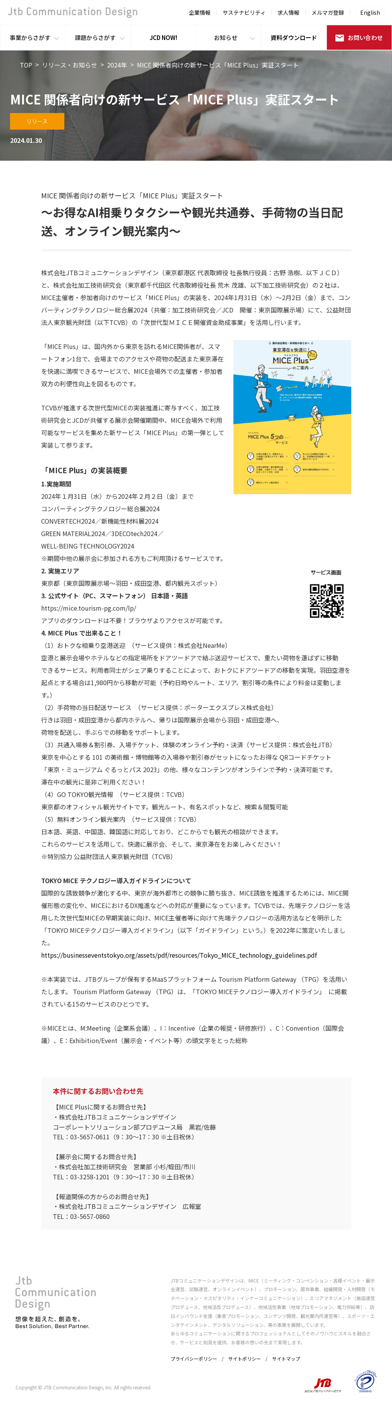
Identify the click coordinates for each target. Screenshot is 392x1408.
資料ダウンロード (294, 37)
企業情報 (200, 12)
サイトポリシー (244, 1358)
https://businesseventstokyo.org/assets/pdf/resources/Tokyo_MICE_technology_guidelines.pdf (179, 955)
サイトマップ (286, 1358)
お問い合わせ (359, 37)
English (370, 12)
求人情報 (288, 12)
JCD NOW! (163, 37)
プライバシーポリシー (194, 1358)
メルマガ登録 (327, 12)
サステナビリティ (244, 12)
